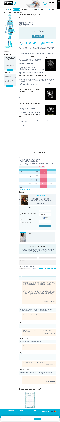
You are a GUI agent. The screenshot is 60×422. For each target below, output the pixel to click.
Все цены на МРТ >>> (24, 189)
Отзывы (9, 412)
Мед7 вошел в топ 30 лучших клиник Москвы (9, 58)
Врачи (41, 9)
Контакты (53, 9)
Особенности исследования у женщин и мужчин (30, 44)
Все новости (10, 69)
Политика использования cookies (11, 414)
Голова (10, 16)
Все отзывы (10, 85)
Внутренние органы (10, 25)
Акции (35, 9)
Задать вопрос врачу (45, 44)
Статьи (21, 410)
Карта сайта (34, 410)
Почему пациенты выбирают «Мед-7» (48, 42)
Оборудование (35, 412)
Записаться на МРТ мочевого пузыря (38, 36)
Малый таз (10, 28)
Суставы (10, 35)
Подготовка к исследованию (26, 45)
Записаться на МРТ (52, 4)
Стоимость (43, 43)
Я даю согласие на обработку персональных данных (28, 266)
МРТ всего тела (10, 32)
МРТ (5, 64)
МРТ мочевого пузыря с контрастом (28, 43)
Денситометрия (26, 9)
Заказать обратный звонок (51, 3)
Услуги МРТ (16, 9)
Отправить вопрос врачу (47, 268)
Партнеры (22, 412)
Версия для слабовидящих (58, 6)
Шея (10, 19)
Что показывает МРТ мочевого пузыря (28, 42)
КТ (10, 9)
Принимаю (38, 418)
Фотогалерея (11, 410)
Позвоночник (10, 21)
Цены (46, 9)
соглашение (51, 228)
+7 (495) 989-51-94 (51, 2)
